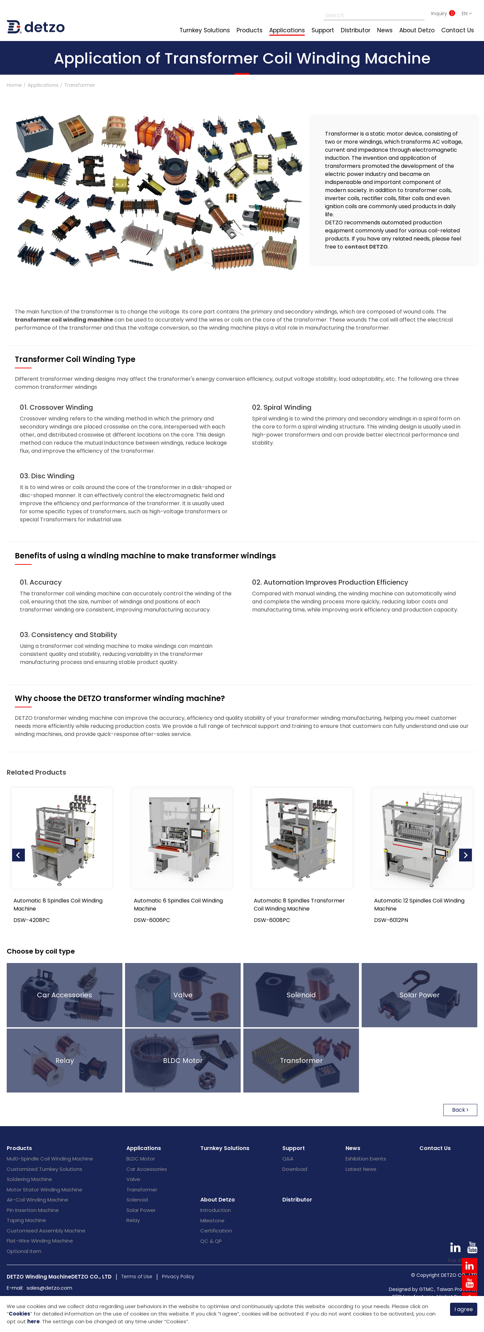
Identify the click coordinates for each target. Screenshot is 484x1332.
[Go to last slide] (18, 855)
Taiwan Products (456, 1289)
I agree (463, 1308)
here (33, 1321)
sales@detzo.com (49, 1287)
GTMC (426, 1289)
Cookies (19, 1313)
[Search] (367, 13)
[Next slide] (465, 855)
